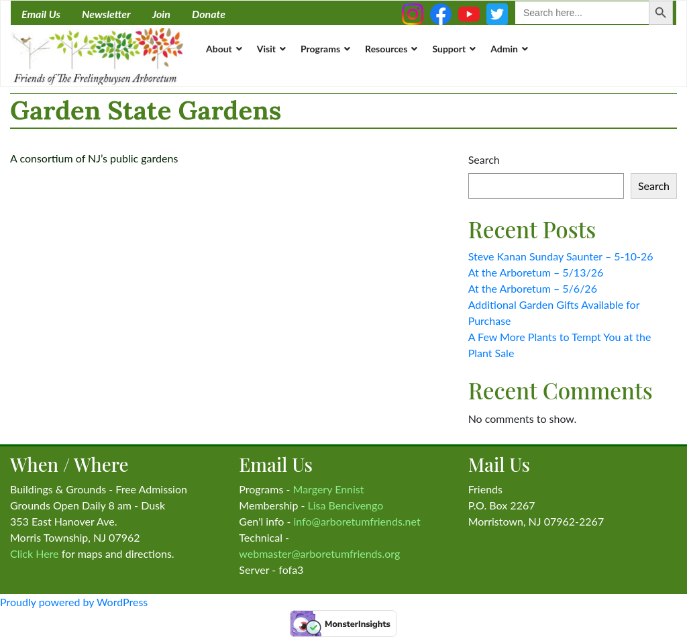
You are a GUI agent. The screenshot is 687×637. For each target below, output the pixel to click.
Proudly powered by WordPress (74, 601)
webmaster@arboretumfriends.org (319, 553)
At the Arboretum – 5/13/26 (536, 272)
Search (484, 159)
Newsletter (106, 13)
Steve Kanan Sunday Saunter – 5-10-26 (560, 256)
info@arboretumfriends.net (356, 521)
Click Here (34, 553)
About (219, 48)
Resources (386, 48)
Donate (208, 13)
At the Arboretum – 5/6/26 (532, 288)
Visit (266, 48)
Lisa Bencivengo (346, 505)
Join (161, 13)
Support (449, 48)
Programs (320, 48)
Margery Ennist (328, 489)
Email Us (40, 13)
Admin (504, 48)
